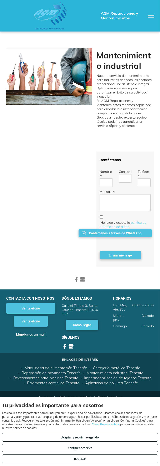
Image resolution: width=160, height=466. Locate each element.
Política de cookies (108, 379)
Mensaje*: (107, 191)
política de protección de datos (123, 224)
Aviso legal (46, 379)
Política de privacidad (75, 379)
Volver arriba (80, 390)
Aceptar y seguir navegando (80, 437)
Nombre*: (106, 173)
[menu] (150, 15)
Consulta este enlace (105, 424)
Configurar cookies (80, 448)
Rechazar (80, 459)
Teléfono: (143, 173)
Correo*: (125, 171)
